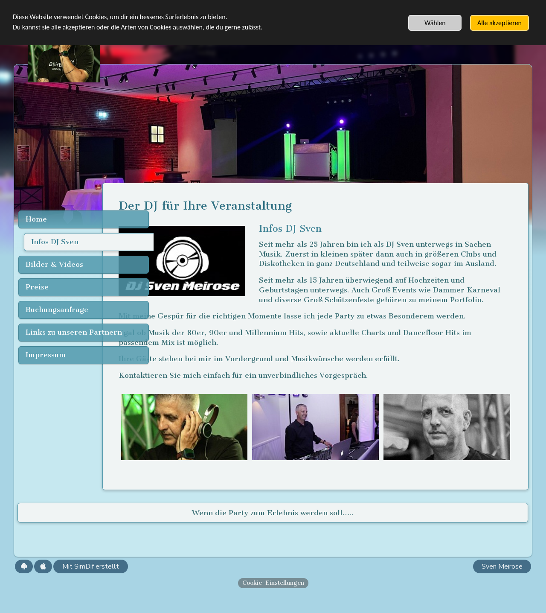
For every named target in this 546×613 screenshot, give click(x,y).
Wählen (435, 23)
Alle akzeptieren (499, 23)
